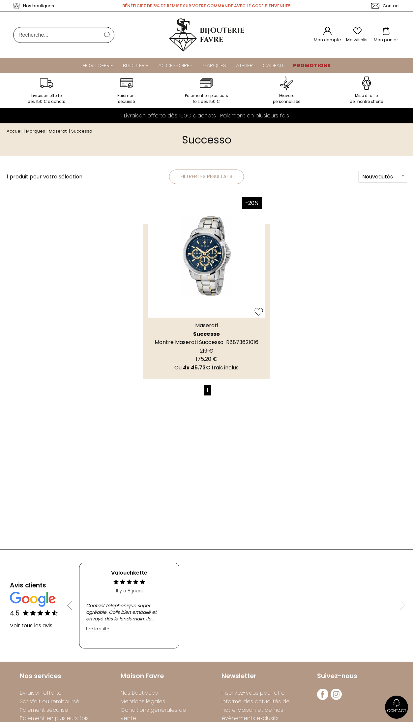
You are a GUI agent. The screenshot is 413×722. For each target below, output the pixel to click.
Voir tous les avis (31, 627)
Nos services (40, 678)
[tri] (383, 179)
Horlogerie (98, 65)
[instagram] (336, 700)
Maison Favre (142, 678)
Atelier (244, 65)
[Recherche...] (54, 35)
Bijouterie (135, 65)
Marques (214, 65)
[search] (107, 35)
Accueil (14, 133)
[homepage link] (206, 34)
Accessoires (175, 65)
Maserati (58, 133)
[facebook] (322, 700)
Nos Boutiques (139, 695)
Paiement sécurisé (44, 711)
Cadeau (273, 65)
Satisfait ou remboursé (49, 703)
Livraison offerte (41, 695)
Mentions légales (143, 703)
